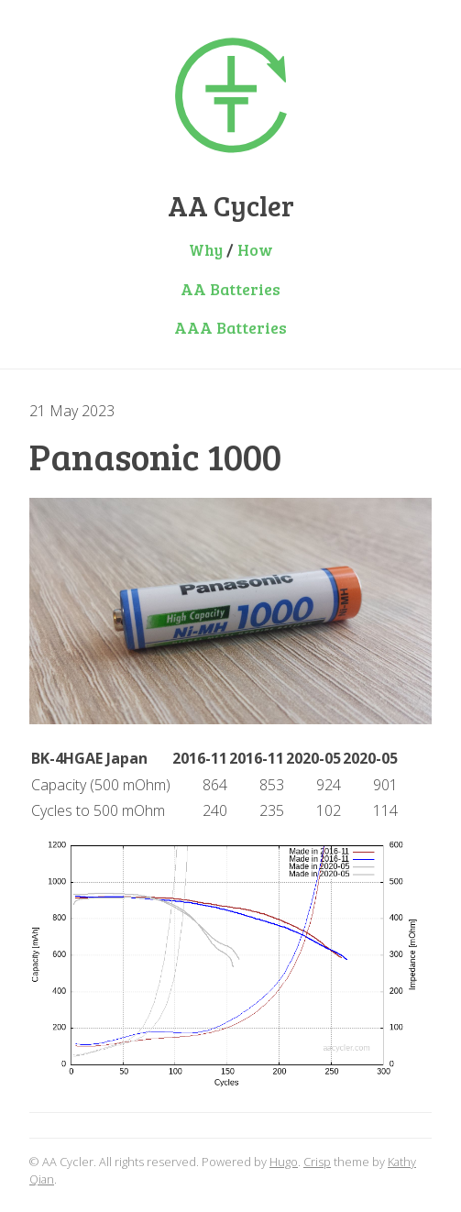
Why (206, 249)
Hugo (283, 1161)
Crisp (317, 1161)
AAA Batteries (230, 327)
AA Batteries (230, 289)
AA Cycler (231, 205)
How (255, 249)
